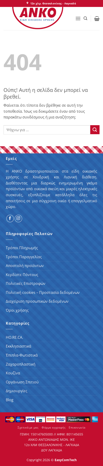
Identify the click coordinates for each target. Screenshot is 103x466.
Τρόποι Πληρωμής (22, 247)
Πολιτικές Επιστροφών (25, 283)
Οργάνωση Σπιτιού (22, 382)
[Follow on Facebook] (10, 218)
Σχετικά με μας (28, 427)
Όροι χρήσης (17, 310)
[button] (78, 18)
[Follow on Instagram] (18, 218)
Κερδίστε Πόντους (22, 274)
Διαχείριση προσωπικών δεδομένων (37, 301)
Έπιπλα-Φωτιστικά (22, 355)
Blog (9, 399)
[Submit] (95, 129)
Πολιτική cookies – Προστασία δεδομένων (43, 292)
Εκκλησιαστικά (18, 346)
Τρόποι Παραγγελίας (24, 256)
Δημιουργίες (16, 390)
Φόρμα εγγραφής (54, 427)
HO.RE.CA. (14, 337)
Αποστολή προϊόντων (25, 265)
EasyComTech (66, 460)
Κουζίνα (13, 373)
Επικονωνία (77, 427)
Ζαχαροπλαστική (20, 364)
